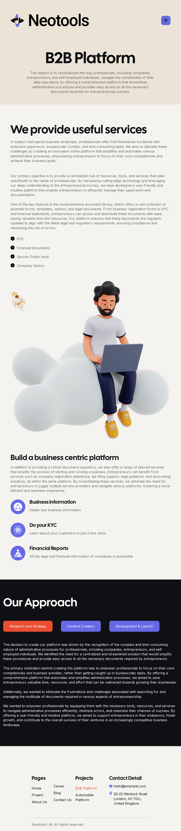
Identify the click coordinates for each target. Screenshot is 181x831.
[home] (50, 20)
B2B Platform (86, 788)
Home (36, 788)
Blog (57, 793)
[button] (165, 20)
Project (37, 795)
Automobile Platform (84, 797)
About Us (39, 802)
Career (59, 786)
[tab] (28, 626)
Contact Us (63, 800)
